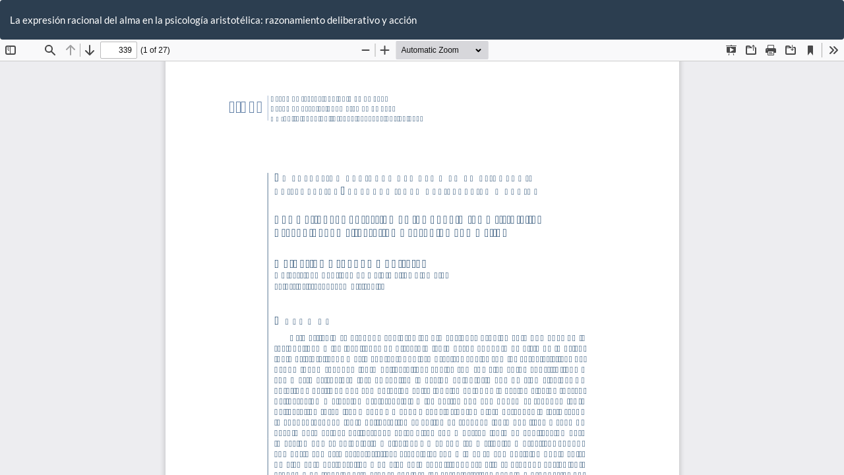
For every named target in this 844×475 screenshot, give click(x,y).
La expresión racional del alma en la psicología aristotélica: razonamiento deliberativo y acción (213, 20)
